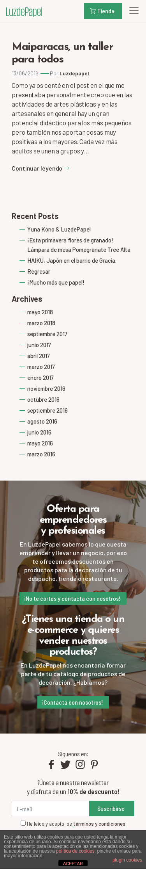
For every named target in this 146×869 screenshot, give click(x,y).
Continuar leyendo (41, 168)
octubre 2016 (43, 399)
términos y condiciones (99, 823)
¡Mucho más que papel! (55, 282)
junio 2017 (39, 344)
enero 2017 (40, 377)
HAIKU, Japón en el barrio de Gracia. (71, 260)
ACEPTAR (73, 863)
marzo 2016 (41, 454)
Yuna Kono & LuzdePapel (59, 229)
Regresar (38, 271)
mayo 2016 (40, 443)
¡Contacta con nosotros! (72, 702)
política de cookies (75, 851)
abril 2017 (38, 355)
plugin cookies (127, 860)
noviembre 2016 (46, 388)
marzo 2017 (41, 366)
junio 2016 (39, 432)
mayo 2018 (40, 311)
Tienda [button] (102, 10)
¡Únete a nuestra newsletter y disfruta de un (73, 786)
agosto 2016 (42, 421)
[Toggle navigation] (131, 10)
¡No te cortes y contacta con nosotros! (72, 598)
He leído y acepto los (73, 823)
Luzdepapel (74, 73)
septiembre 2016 (47, 410)
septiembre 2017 (47, 333)
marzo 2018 (41, 322)
